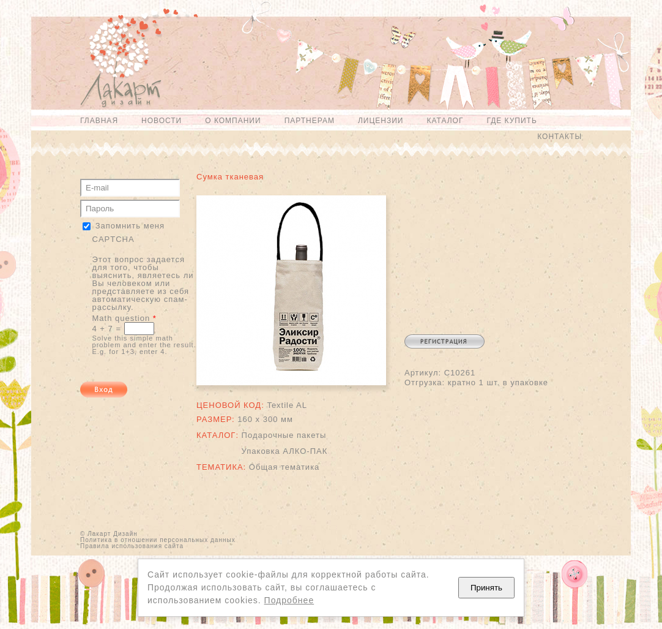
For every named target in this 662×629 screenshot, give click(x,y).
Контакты (559, 136)
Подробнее (289, 600)
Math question (124, 318)
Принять (486, 587)
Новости (161, 120)
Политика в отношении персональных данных (158, 540)
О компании (233, 120)
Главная (99, 120)
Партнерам (310, 120)
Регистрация (444, 341)
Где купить (511, 120)
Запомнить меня (130, 225)
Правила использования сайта (132, 546)
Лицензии (381, 120)
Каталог (444, 120)
